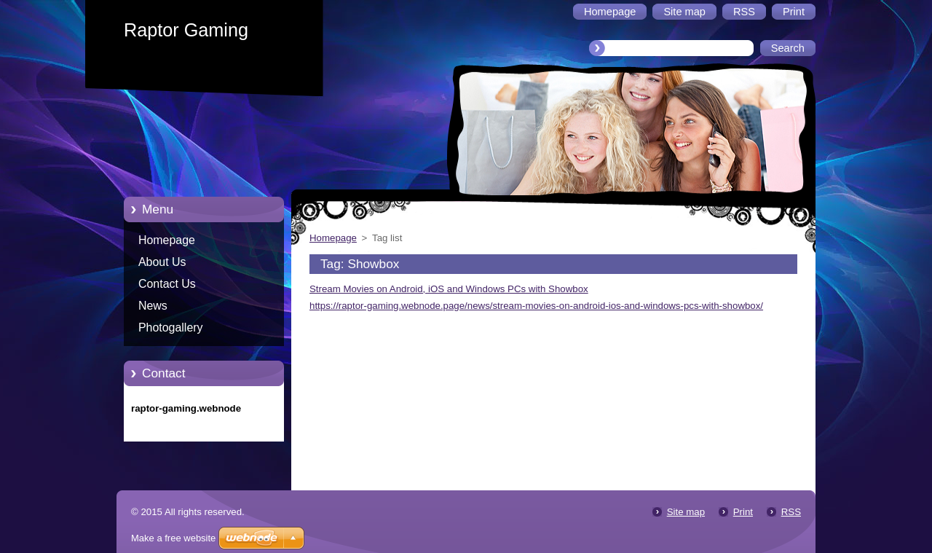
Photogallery (170, 327)
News (152, 305)
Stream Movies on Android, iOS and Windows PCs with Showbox (448, 288)
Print (743, 511)
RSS (791, 511)
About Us (162, 262)
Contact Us (167, 284)
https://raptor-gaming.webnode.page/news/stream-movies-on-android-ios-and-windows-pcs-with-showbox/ (536, 305)
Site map (686, 511)
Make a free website (173, 538)
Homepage (166, 240)
